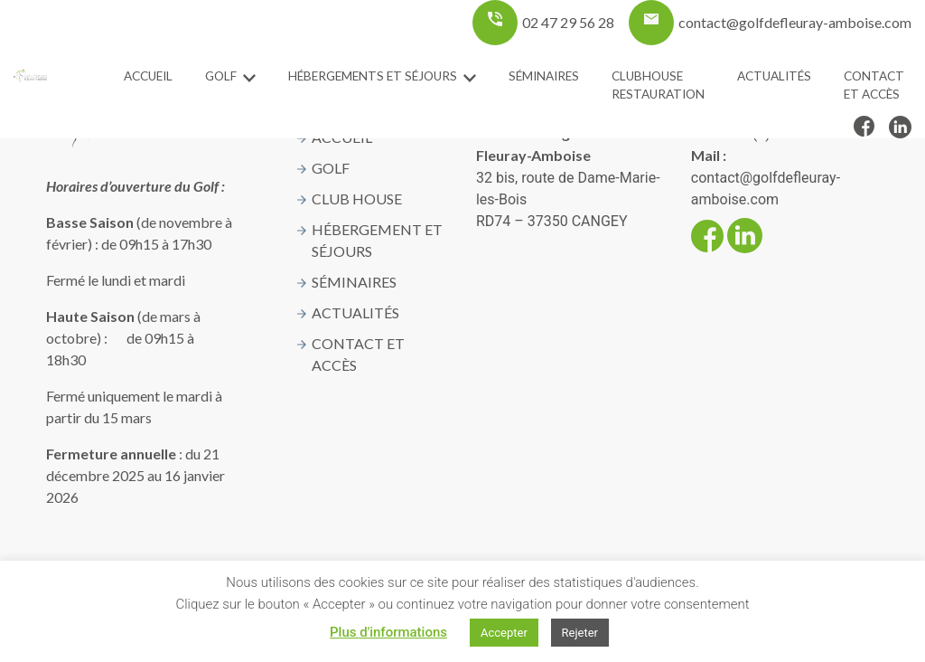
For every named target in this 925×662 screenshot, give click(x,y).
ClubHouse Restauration (658, 85)
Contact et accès (874, 85)
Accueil (148, 76)
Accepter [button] (504, 632)
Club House (357, 198)
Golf (221, 76)
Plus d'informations (388, 632)
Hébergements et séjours (372, 76)
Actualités (774, 76)
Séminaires (544, 76)
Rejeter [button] (580, 632)
